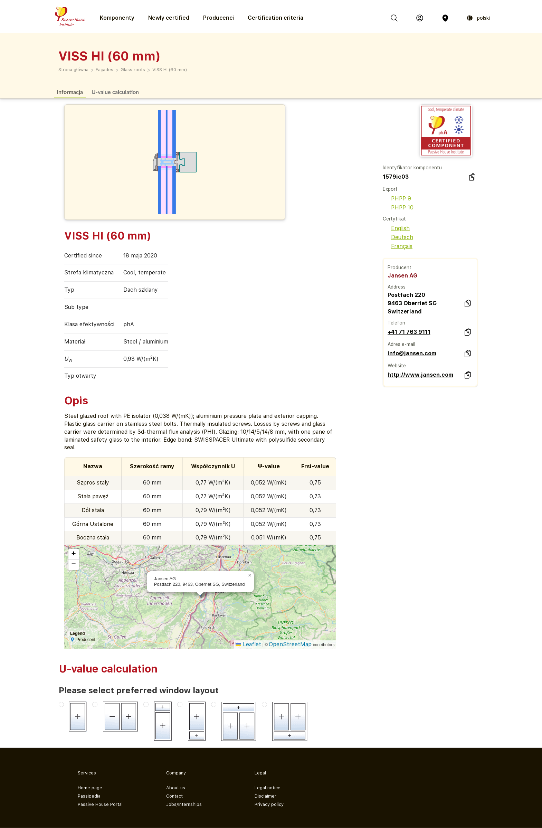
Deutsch (398, 237)
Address (397, 287)
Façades (104, 69)
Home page (90, 787)
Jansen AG (402, 275)
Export (390, 189)
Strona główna (73, 69)
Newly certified (168, 18)
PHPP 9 (397, 198)
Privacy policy (269, 804)
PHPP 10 (398, 207)
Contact (174, 796)
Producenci (218, 18)
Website (397, 365)
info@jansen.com (412, 353)
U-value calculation (115, 91)
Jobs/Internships (184, 804)
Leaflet (248, 644)
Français (397, 246)
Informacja (70, 91)
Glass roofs (133, 69)
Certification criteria (275, 18)
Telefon (396, 323)
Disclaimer (265, 796)
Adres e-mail (401, 344)
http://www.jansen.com (420, 374)
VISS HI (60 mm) (169, 69)
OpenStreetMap (290, 644)
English (396, 228)
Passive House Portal (100, 804)
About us (175, 787)
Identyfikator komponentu (412, 167)
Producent (399, 267)
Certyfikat (394, 219)
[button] (250, 575)
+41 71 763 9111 (409, 332)
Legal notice (267, 787)
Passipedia (89, 796)
